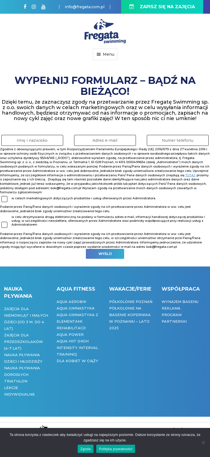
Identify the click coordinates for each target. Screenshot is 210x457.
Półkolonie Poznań (131, 301)
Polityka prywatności (116, 449)
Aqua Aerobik (71, 301)
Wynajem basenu (180, 301)
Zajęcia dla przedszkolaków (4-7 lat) (23, 341)
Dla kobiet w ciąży (77, 361)
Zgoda (85, 449)
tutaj (190, 175)
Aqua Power (70, 334)
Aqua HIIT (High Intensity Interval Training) (77, 347)
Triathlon (15, 381)
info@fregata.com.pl (84, 6)
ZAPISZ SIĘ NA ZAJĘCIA (162, 6)
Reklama (171, 308)
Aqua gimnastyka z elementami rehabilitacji (77, 321)
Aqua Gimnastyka (76, 308)
